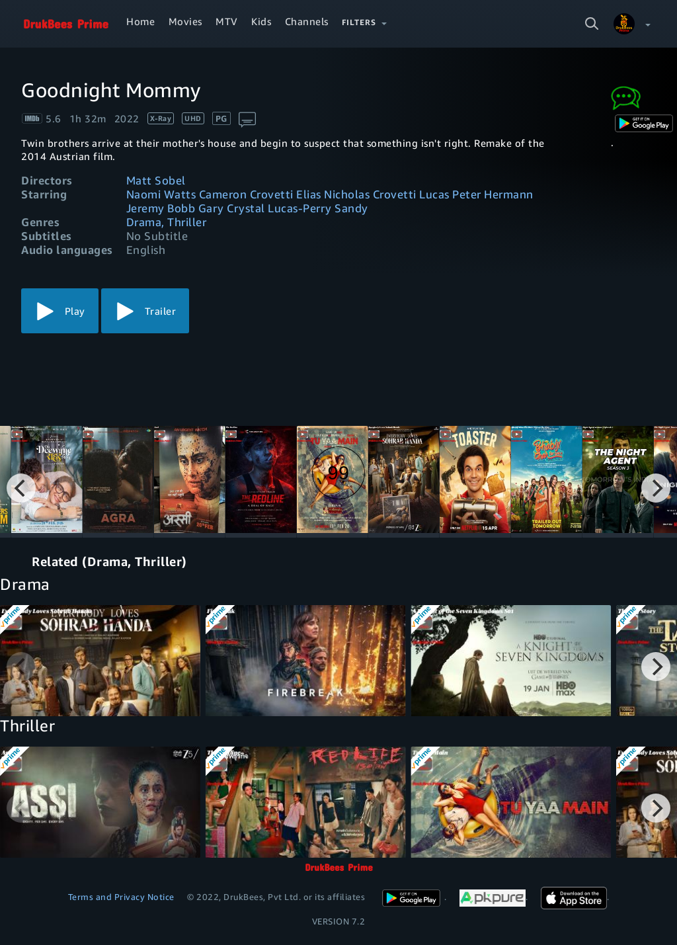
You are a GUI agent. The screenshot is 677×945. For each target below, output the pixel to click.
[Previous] (21, 488)
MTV (227, 21)
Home (140, 21)
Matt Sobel (156, 180)
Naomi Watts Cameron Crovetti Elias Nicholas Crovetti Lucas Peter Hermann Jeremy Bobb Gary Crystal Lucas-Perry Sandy (330, 201)
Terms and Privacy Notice (121, 896)
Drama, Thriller (166, 222)
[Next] (655, 488)
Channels (307, 21)
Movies (185, 21)
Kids (261, 21)
